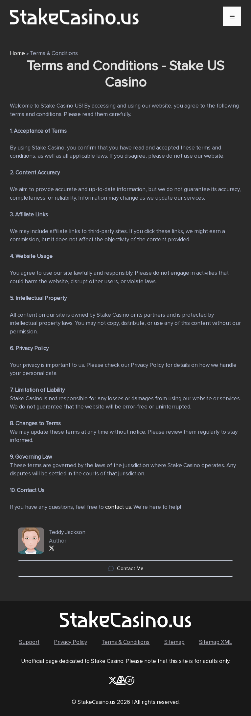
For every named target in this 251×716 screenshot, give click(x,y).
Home (17, 53)
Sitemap (174, 642)
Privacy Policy (70, 642)
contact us (118, 507)
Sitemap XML (215, 642)
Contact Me (126, 568)
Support (29, 642)
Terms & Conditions (125, 642)
